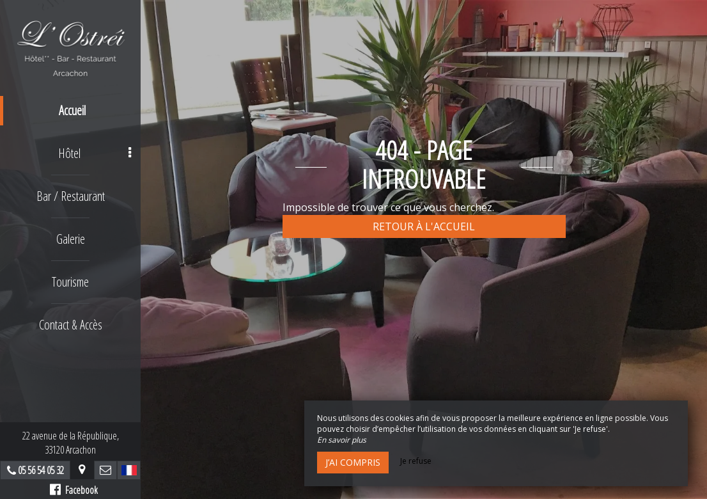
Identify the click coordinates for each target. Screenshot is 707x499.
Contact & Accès (70, 324)
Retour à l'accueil (424, 226)
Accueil (72, 110)
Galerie (70, 239)
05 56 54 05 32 (41, 470)
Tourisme (70, 281)
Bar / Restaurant (70, 196)
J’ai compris (352, 462)
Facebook (74, 490)
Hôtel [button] (95, 153)
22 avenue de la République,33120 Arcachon (70, 443)
